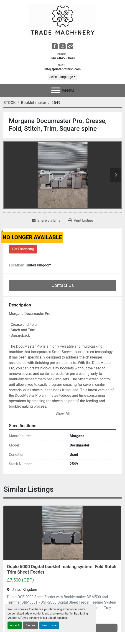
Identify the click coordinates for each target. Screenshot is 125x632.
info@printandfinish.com (62, 69)
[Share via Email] (47, 220)
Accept (14, 625)
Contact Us (62, 285)
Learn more (49, 625)
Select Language (61, 77)
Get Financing (23, 249)
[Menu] (55, 90)
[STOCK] (9, 102)
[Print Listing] (80, 220)
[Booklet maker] (33, 102)
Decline (30, 625)
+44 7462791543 (62, 58)
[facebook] (55, 46)
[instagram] (62, 46)
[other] (70, 46)
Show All (63, 413)
